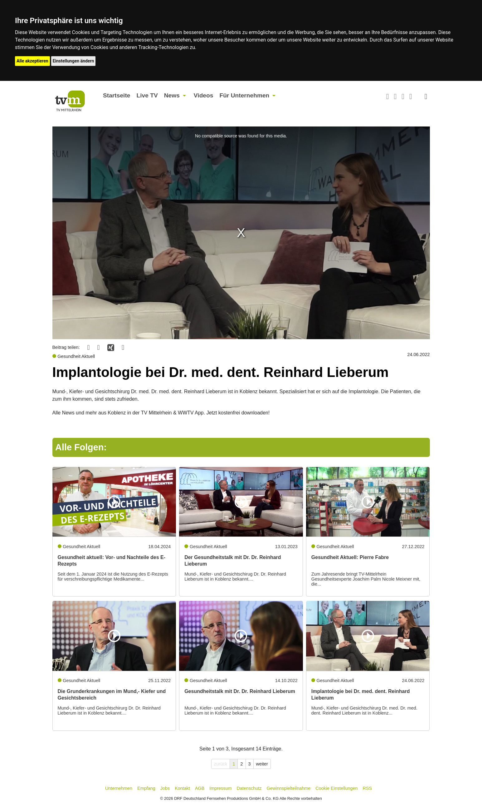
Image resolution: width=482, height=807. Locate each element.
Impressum (220, 788)
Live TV (147, 95)
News (172, 95)
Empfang (146, 788)
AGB (199, 788)
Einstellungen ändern (73, 60)
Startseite (116, 95)
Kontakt (182, 788)
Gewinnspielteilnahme (289, 788)
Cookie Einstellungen (336, 788)
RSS (367, 788)
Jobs (165, 788)
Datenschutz (249, 788)
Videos (203, 95)
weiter (262, 763)
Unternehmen (118, 788)
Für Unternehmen (244, 95)
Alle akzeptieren (32, 60)
